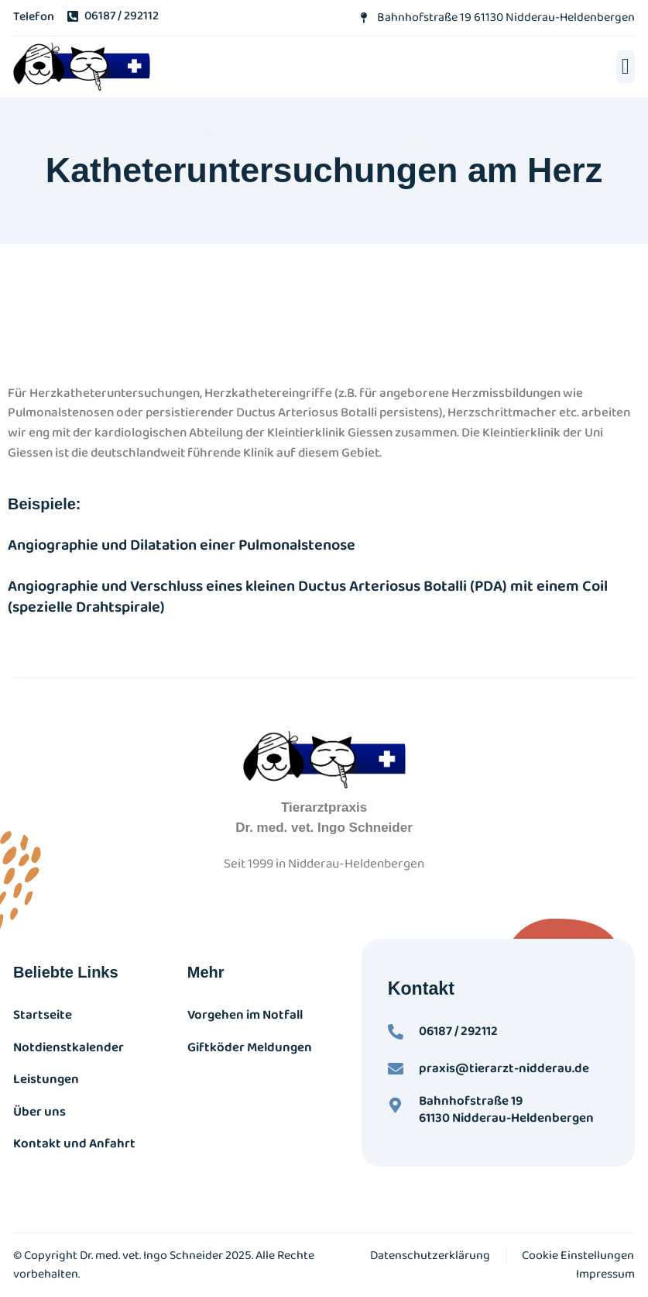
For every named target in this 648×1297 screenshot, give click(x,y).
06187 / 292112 (458, 1031)
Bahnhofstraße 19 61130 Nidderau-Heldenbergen (506, 1110)
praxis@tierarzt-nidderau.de (504, 1068)
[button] (625, 66)
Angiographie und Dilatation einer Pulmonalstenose (181, 545)
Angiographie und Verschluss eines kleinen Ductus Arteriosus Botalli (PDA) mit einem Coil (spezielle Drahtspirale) (308, 596)
